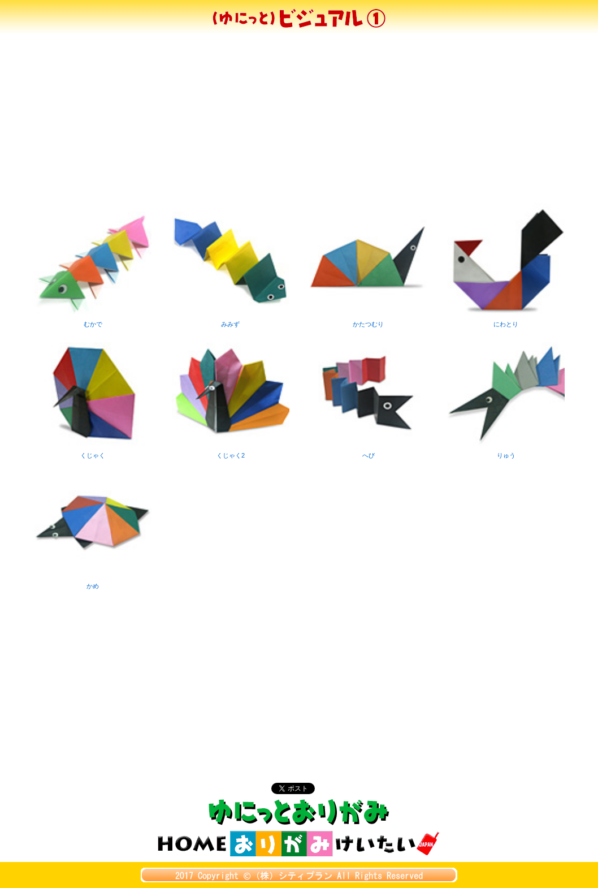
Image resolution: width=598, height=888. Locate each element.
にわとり (506, 320)
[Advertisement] (299, 118)
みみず (230, 320)
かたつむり (368, 320)
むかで (92, 320)
